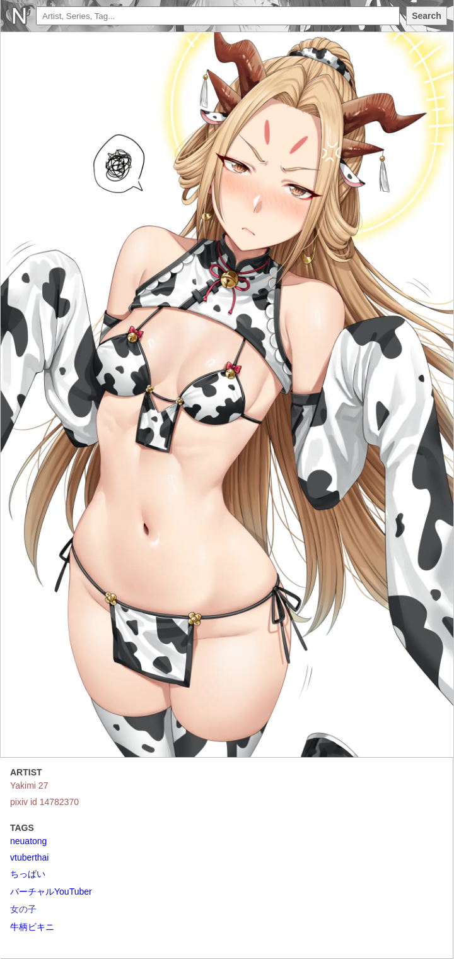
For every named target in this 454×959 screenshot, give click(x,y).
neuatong (28, 841)
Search (426, 16)
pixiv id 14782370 (44, 802)
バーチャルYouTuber (51, 891)
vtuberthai (29, 857)
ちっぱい (27, 874)
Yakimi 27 (29, 785)
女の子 (23, 909)
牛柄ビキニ (32, 927)
